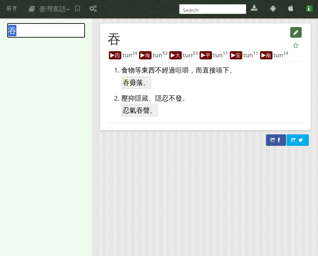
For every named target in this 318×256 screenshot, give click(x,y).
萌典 (11, 9)
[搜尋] (212, 10)
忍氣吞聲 (136, 110)
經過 (168, 69)
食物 (128, 69)
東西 (148, 69)
